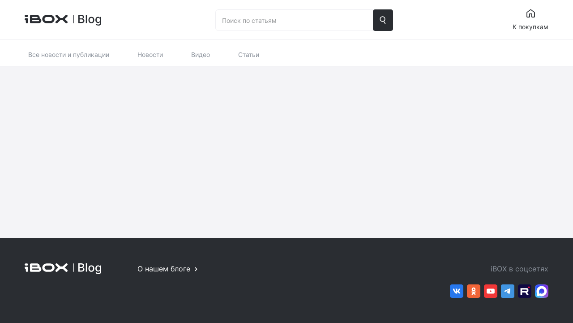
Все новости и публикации (68, 54)
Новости (150, 54)
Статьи (248, 54)
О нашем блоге (163, 268)
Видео (200, 54)
